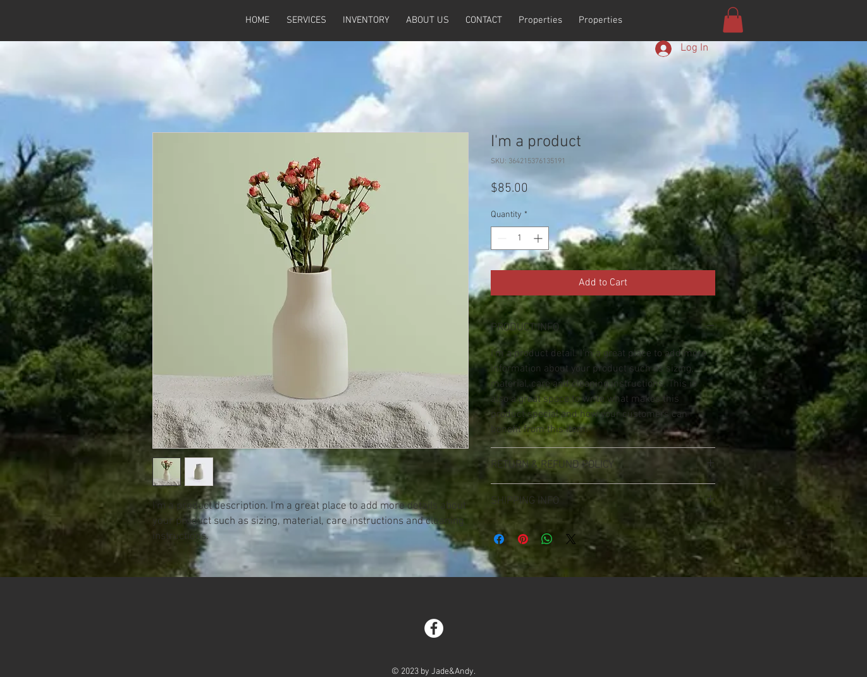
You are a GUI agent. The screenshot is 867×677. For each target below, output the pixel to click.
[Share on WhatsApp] (547, 539)
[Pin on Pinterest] (523, 539)
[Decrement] (500, 238)
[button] (733, 20)
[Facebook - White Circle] (433, 628)
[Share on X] (571, 539)
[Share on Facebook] (499, 539)
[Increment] (539, 238)
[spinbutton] (519, 238)
